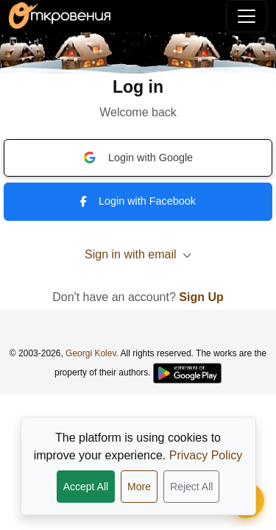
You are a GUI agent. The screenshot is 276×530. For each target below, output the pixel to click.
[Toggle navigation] (246, 16)
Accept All (85, 486)
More (139, 486)
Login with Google (138, 157)
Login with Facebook (138, 201)
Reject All (191, 486)
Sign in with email (138, 254)
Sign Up (201, 297)
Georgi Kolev (91, 353)
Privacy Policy (206, 455)
